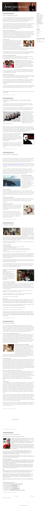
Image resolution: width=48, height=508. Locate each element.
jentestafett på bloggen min (17, 40)
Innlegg (38, 40)
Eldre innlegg (32, 496)
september (38, 31)
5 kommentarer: (13, 94)
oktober (38, 30)
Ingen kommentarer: (14, 219)
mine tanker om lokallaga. (28, 87)
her (39, 26)
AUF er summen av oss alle (10, 15)
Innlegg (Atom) (9, 497)
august (38, 32)
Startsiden (16, 496)
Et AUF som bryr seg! (8, 323)
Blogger (27, 505)
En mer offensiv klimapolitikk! (10, 154)
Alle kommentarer (40, 41)
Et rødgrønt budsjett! (8, 225)
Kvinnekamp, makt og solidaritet (11, 434)
